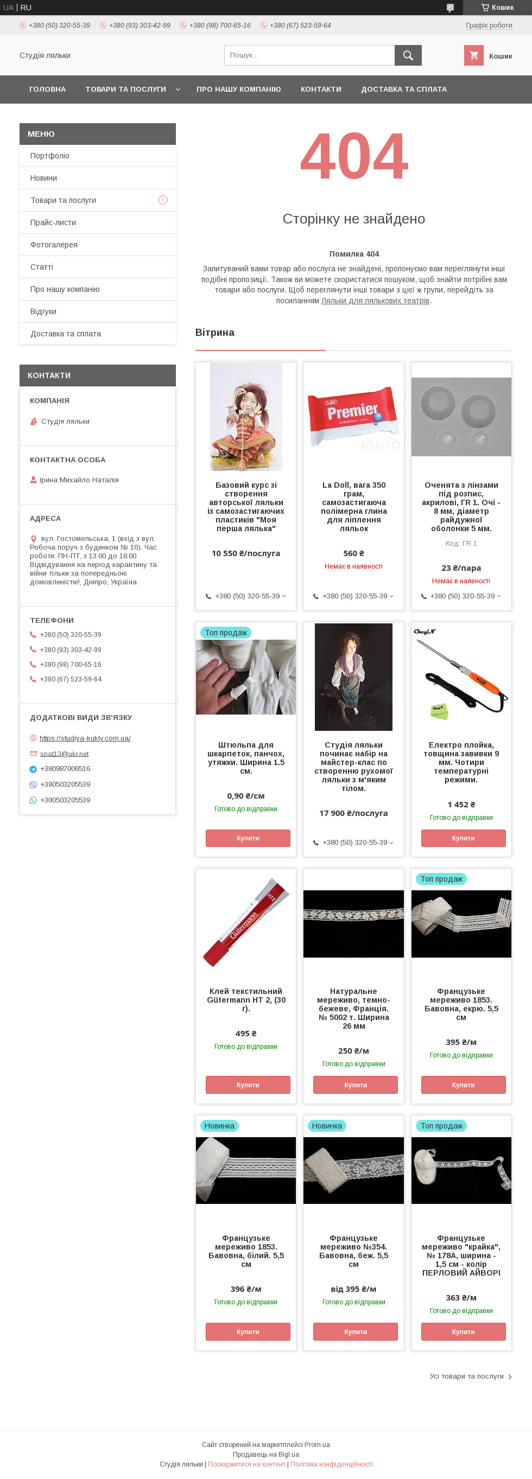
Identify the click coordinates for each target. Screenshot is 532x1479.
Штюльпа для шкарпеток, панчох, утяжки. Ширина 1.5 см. (245, 758)
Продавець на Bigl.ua (266, 1454)
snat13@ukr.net (64, 753)
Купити (248, 838)
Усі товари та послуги (467, 1376)
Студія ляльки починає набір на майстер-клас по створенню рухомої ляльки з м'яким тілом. (353, 767)
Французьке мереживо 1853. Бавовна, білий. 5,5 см (246, 1251)
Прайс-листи (53, 222)
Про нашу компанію (239, 89)
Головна (47, 89)
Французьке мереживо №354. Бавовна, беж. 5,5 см (353, 1251)
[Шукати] (408, 55)
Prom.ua (317, 1445)
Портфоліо (49, 155)
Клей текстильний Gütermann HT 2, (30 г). (246, 1000)
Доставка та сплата (404, 89)
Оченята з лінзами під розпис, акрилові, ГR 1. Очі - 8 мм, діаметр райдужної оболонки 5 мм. (461, 507)
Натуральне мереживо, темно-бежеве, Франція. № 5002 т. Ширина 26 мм (353, 1008)
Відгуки (43, 311)
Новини (43, 178)
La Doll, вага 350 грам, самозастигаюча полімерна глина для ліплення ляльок (354, 507)
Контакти (321, 89)
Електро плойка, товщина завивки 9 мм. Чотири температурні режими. (461, 762)
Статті (41, 267)
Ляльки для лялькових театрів (375, 300)
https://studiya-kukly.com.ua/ (85, 738)
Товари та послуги (125, 89)
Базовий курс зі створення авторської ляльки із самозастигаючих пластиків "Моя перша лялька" (245, 507)
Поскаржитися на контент (247, 1464)
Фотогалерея (54, 244)
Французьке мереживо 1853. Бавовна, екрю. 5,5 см (461, 1004)
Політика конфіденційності (331, 1464)
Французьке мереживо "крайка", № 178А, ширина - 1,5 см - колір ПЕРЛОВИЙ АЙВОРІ (461, 1255)
